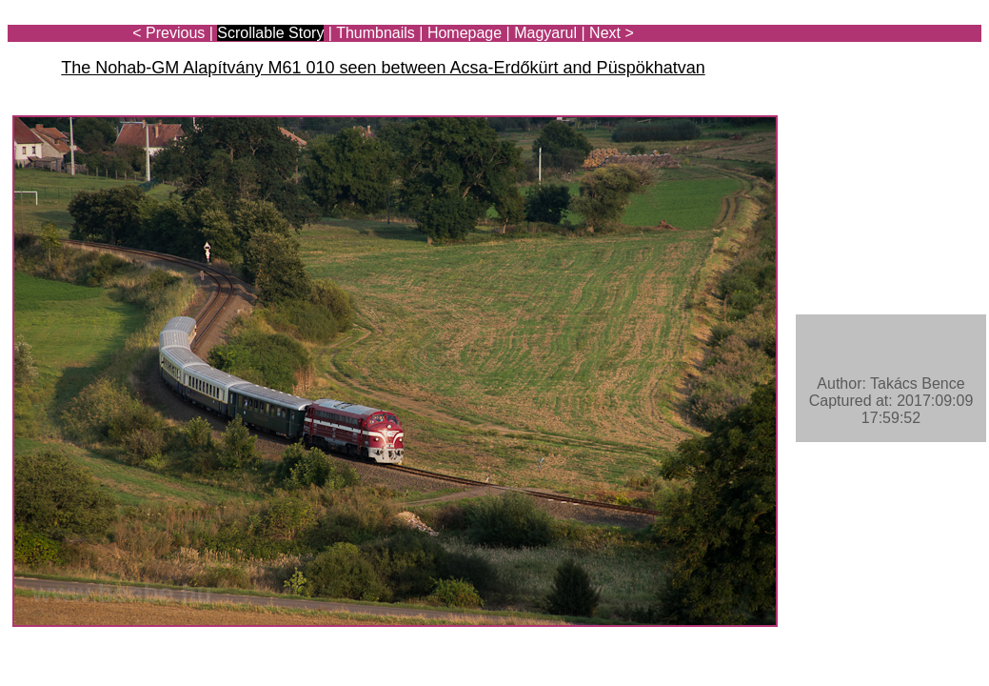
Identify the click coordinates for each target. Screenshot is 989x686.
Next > (611, 33)
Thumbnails (375, 33)
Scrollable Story (270, 33)
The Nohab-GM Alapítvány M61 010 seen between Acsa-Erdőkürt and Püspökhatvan (382, 67)
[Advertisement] (870, 68)
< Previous (168, 33)
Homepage (464, 33)
